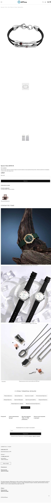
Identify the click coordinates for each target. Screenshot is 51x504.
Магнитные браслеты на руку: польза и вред (29, 323)
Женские (12, 7)
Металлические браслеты (41, 395)
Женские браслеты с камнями (17, 403)
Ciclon (6, 7)
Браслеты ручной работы (31, 399)
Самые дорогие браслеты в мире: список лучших (29, 265)
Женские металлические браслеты (33, 403)
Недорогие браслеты (43, 399)
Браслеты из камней (29, 395)
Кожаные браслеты (8, 399)
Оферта (2, 488)
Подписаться (25, 433)
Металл (15, 7)
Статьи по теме (7, 205)
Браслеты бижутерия (18, 399)
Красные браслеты (18, 395)
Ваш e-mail (3, 175)
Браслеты (2, 7)
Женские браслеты (8, 395)
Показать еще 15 (25, 407)
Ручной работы (20, 7)
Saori (9, 7)
